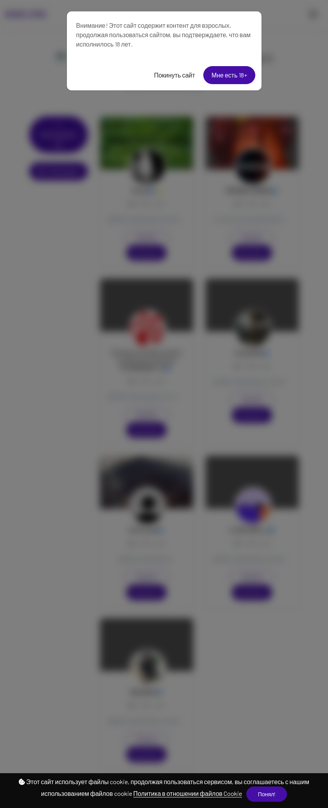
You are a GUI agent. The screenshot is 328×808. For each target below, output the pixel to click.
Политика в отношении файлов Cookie (187, 793)
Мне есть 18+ (229, 75)
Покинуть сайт (174, 75)
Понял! (266, 794)
